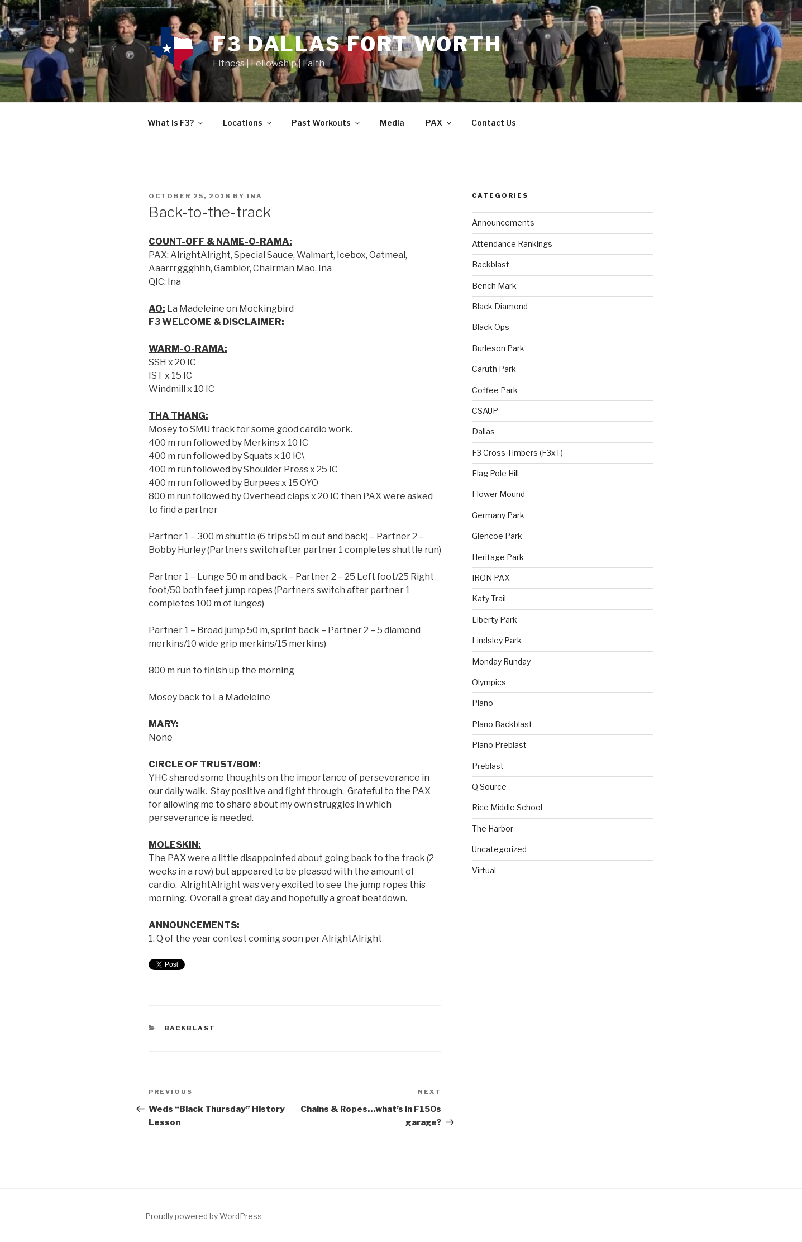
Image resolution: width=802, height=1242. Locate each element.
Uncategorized (499, 849)
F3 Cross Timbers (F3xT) (517, 452)
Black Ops (490, 327)
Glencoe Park (497, 536)
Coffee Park (495, 390)
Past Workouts (326, 122)
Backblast (190, 1028)
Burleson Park (498, 348)
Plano (482, 703)
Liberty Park (494, 619)
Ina (254, 196)
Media (392, 122)
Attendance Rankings (512, 244)
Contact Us (493, 122)
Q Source (489, 786)
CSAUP (485, 410)
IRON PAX (491, 577)
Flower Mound (498, 494)
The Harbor (492, 828)
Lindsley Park (497, 640)
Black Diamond (500, 306)
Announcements (503, 222)
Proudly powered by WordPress (203, 1216)
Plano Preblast (499, 744)
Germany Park (498, 515)
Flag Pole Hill (495, 473)
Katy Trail (489, 598)
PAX (439, 122)
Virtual (484, 870)
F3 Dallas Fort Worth (357, 44)
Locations (248, 122)
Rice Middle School (507, 807)
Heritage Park (498, 557)
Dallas (483, 431)
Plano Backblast (502, 724)
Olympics (489, 682)
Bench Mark (494, 285)
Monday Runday (501, 661)
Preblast (488, 766)
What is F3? (175, 122)
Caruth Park (494, 369)
